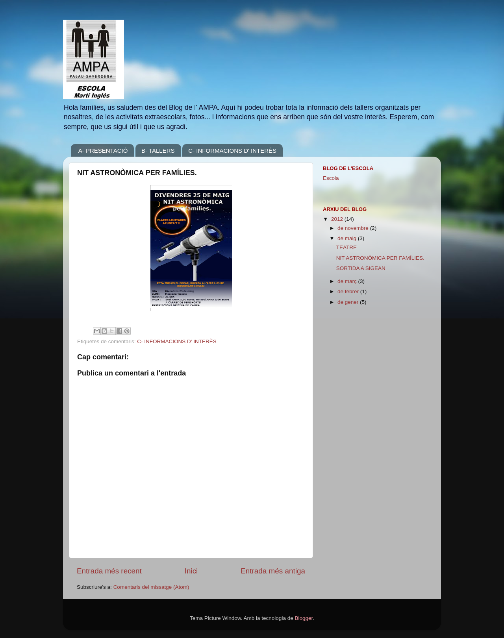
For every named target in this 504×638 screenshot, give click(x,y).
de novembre (353, 228)
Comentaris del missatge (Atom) (151, 587)
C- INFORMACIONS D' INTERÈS (232, 150)
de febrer (348, 291)
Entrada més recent (109, 571)
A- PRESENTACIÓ (103, 150)
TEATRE (346, 247)
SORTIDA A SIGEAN (360, 268)
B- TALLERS (157, 150)
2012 (338, 219)
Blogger (304, 618)
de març (347, 281)
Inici (191, 571)
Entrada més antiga (273, 571)
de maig (347, 238)
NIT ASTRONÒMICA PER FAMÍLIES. (380, 258)
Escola (331, 178)
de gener (348, 302)
